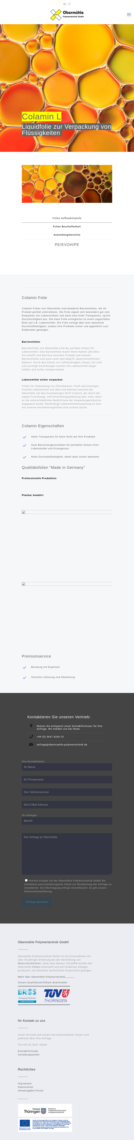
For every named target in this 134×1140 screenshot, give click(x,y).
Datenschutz (25, 1087)
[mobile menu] (129, 14)
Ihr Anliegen (67, 819)
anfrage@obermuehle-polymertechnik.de (62, 744)
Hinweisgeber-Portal (30, 1090)
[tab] (67, 218)
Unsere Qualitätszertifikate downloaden (42, 982)
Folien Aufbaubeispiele (67, 218)
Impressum (25, 1083)
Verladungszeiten (29, 1054)
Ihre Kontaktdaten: (67, 765)
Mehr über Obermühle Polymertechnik (41, 976)
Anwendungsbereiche (67, 234)
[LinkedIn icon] (64, 4)
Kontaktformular (28, 1051)
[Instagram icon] (69, 4)
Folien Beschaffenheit (67, 226)
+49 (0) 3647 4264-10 (50, 736)
